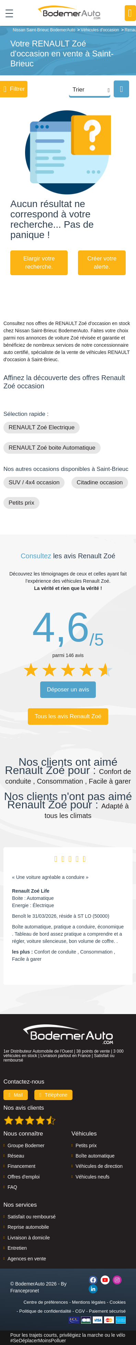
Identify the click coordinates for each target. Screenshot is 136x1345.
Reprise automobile (28, 1227)
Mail (16, 1095)
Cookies (118, 1302)
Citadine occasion (100, 482)
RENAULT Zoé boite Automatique (52, 447)
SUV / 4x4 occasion (34, 482)
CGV (80, 1311)
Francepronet (24, 1290)
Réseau (16, 1156)
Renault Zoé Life (30, 891)
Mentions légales (89, 1302)
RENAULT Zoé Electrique (42, 427)
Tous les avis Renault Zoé (68, 716)
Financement (21, 1166)
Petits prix (21, 502)
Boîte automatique (95, 1156)
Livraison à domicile (29, 1237)
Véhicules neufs (93, 1177)
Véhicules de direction (99, 1166)
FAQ (12, 1187)
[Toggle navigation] (6, 13)
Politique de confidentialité (45, 1311)
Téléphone (53, 1095)
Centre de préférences (45, 1302)
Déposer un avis (68, 689)
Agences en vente (27, 1258)
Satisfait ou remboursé (32, 1216)
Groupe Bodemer (26, 1145)
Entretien (17, 1248)
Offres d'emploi (23, 1177)
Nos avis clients (23, 1108)
